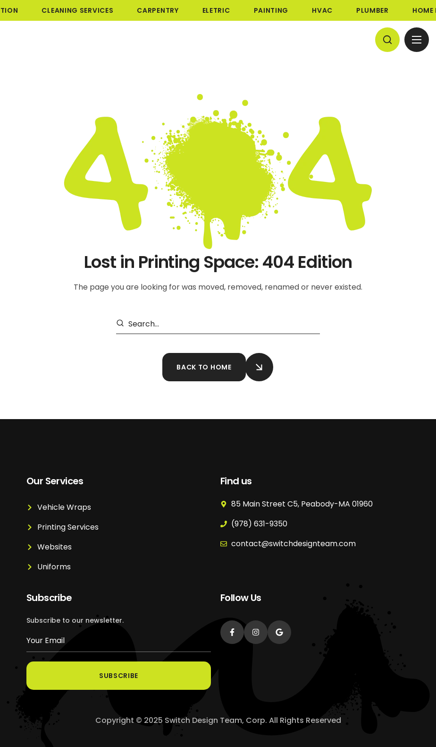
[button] (387, 39)
